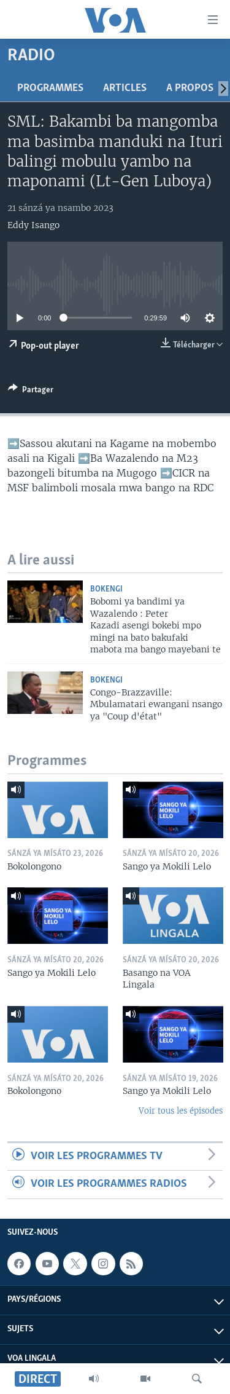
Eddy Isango (33, 225)
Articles (125, 88)
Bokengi (106, 589)
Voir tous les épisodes (181, 1111)
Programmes (50, 88)
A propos (189, 88)
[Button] (30, 391)
